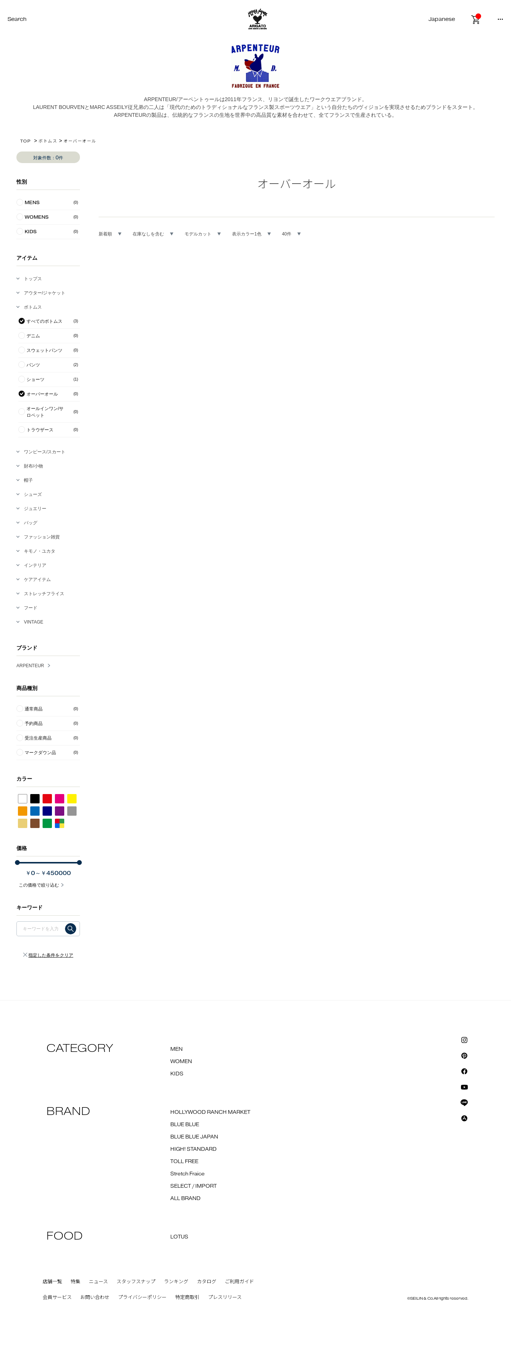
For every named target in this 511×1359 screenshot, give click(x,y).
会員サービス (57, 1297)
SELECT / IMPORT (193, 1186)
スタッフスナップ (136, 1282)
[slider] (17, 862)
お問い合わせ (94, 1297)
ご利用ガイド (239, 1282)
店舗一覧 (52, 1282)
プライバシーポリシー (142, 1297)
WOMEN (181, 1062)
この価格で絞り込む (39, 885)
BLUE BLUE (184, 1125)
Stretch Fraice (187, 1174)
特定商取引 (187, 1297)
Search (17, 19)
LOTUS (179, 1237)
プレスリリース (225, 1297)
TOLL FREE (184, 1162)
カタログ (206, 1282)
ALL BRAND (185, 1199)
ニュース (98, 1282)
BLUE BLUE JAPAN (194, 1137)
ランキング (176, 1282)
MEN (176, 1049)
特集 (75, 1282)
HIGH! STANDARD (193, 1149)
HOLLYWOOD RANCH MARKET (210, 1112)
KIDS (176, 1074)
